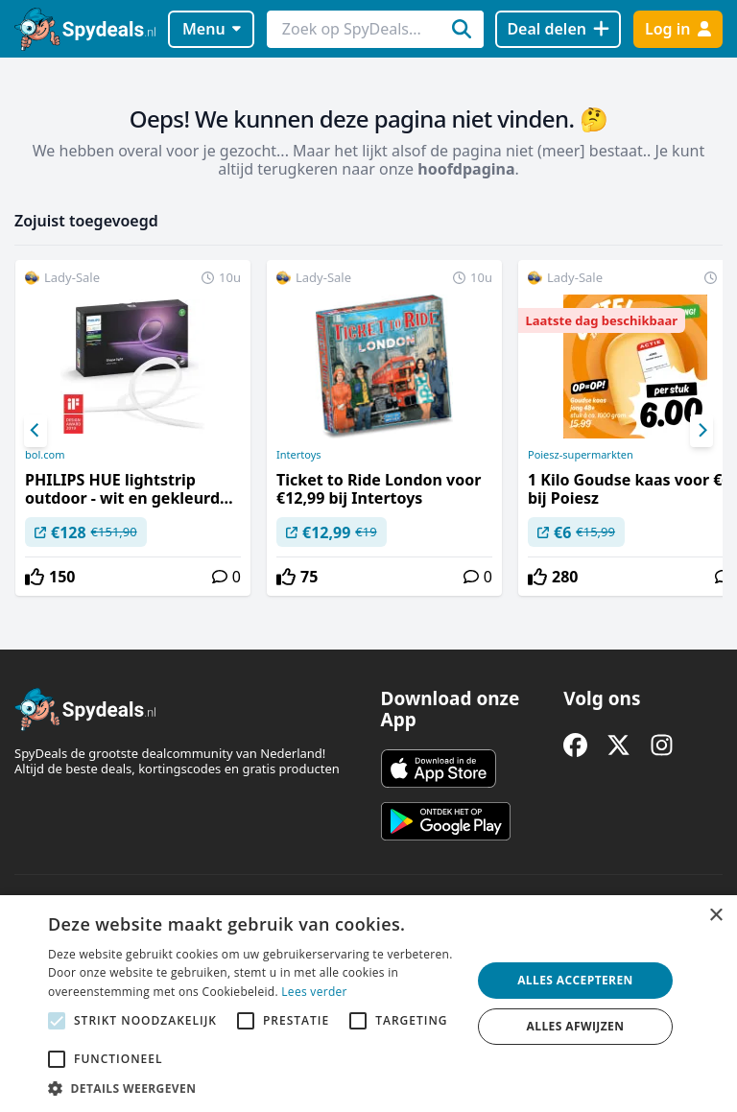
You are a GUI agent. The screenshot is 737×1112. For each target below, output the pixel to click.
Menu (211, 28)
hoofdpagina (465, 168)
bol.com (44, 454)
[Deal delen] (558, 29)
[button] (253, 1088)
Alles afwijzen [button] (576, 1026)
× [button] (715, 916)
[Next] (701, 430)
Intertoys (298, 454)
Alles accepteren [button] (575, 980)
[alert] (368, 1003)
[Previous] (35, 430)
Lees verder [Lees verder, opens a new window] (314, 991)
